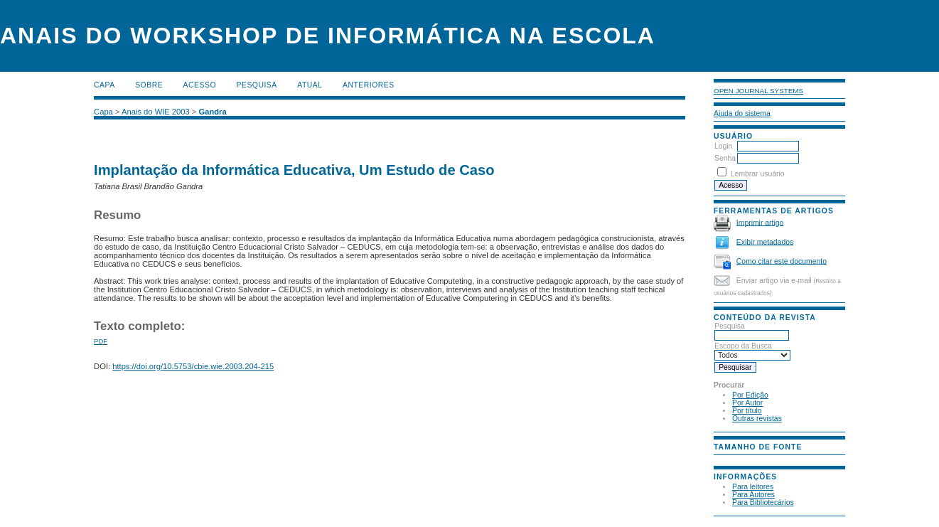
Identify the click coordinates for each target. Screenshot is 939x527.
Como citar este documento (781, 261)
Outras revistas (757, 418)
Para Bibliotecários (763, 502)
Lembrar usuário (758, 174)
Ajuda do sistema (742, 113)
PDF (100, 341)
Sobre (149, 85)
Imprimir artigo (759, 222)
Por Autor (747, 403)
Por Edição (750, 395)
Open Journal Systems (758, 91)
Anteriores (369, 85)
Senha (725, 158)
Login (723, 146)
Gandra (213, 111)
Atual (309, 85)
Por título (747, 411)
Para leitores (752, 487)
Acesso (199, 85)
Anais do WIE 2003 (156, 111)
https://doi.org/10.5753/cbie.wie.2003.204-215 (193, 366)
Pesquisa (751, 330)
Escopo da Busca (752, 350)
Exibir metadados (764, 241)
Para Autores (753, 495)
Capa (104, 85)
